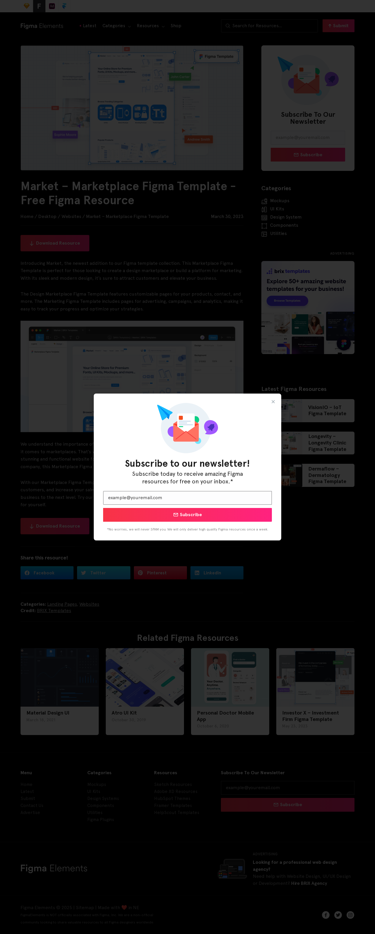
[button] (273, 401)
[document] (187, 467)
